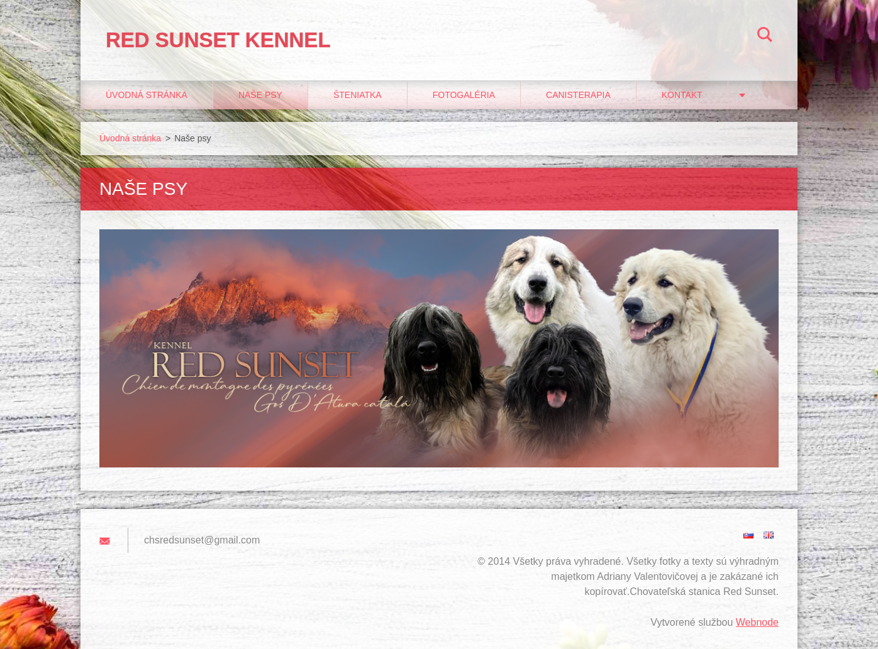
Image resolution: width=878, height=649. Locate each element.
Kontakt (682, 95)
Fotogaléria (464, 95)
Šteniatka (357, 95)
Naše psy (260, 95)
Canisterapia (578, 95)
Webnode (757, 622)
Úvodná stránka (146, 95)
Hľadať (764, 36)
